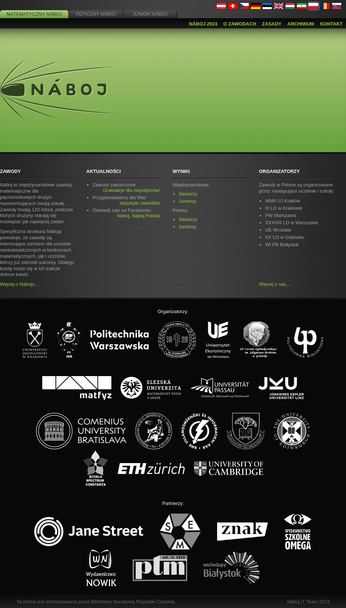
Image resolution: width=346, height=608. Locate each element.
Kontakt (331, 24)
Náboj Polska (146, 215)
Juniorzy (187, 201)
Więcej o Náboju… (19, 284)
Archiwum (300, 24)
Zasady (271, 24)
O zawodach (239, 24)
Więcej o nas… (275, 284)
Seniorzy (188, 194)
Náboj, (124, 215)
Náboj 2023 (203, 24)
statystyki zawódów (139, 203)
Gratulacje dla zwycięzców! (131, 190)
